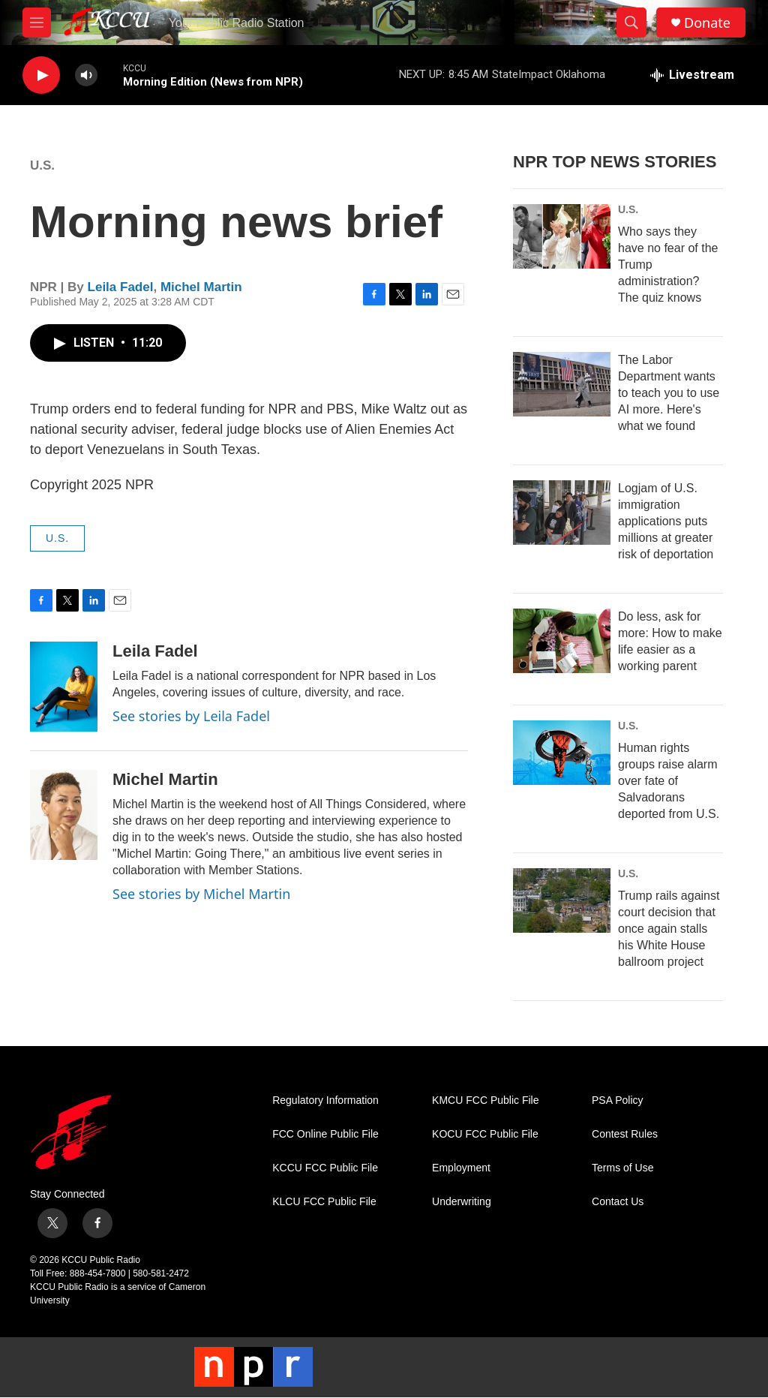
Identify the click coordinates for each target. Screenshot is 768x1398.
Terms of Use (622, 1168)
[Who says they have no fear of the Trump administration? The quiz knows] (561, 236)
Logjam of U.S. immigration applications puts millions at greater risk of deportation (665, 521)
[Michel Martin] (64, 815)
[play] (41, 75)
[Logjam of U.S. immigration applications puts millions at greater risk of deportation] (561, 512)
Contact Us (618, 1201)
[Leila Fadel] (64, 687)
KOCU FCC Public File (485, 1134)
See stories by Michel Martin (201, 894)
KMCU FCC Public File (485, 1100)
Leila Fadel (121, 287)
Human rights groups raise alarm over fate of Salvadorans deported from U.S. (668, 780)
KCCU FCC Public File (325, 1168)
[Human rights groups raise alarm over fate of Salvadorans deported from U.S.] (561, 752)
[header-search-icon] (631, 23)
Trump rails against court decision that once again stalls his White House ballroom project (668, 928)
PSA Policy (617, 1100)
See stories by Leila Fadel (191, 716)
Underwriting (461, 1201)
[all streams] (692, 75)
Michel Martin (201, 287)
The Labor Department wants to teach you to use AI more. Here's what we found (668, 392)
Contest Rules (625, 1134)
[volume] (86, 75)
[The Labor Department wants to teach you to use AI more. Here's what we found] (561, 384)
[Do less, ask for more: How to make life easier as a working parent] (561, 641)
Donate (707, 23)
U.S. (42, 165)
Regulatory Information (325, 1100)
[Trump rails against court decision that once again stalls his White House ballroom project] (561, 900)
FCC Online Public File (325, 1134)
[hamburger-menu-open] (36, 23)
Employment (461, 1168)
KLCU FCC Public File (324, 1201)
